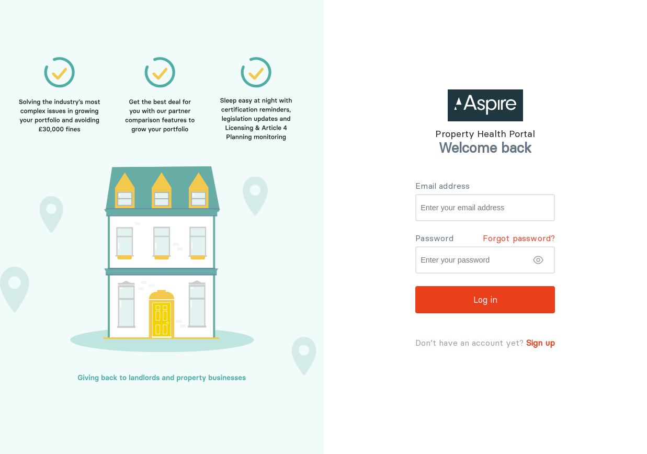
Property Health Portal (485, 134)
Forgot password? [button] (519, 238)
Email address (442, 185)
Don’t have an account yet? (469, 342)
